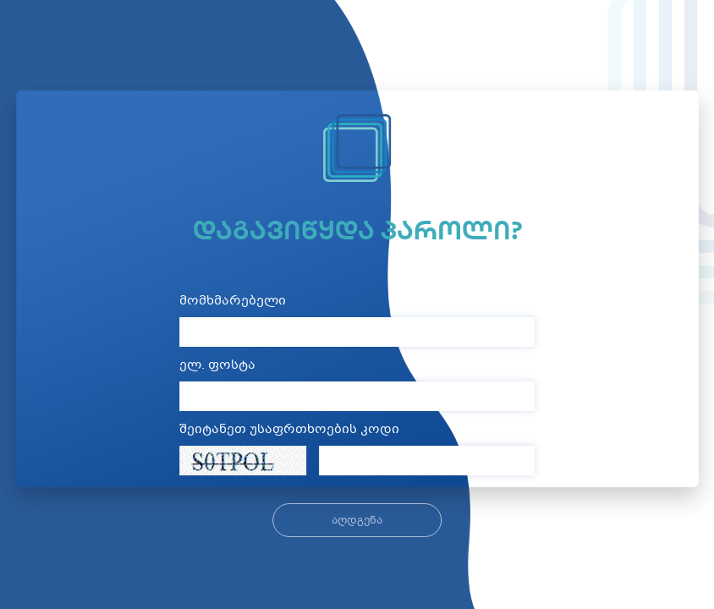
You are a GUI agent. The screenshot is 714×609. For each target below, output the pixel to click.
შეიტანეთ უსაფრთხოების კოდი (289, 430)
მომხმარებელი (232, 301)
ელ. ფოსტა (217, 366)
